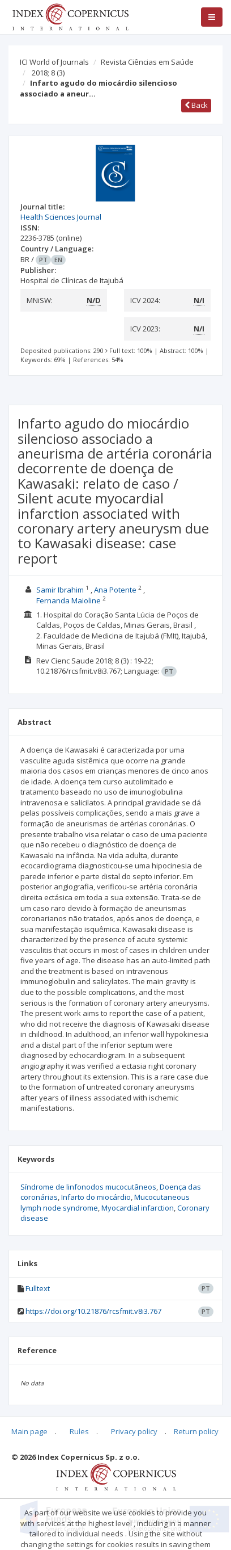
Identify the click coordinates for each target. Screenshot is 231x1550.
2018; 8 (48, 73)
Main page (29, 1431)
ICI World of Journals (54, 62)
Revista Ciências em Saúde (147, 62)
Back (196, 105)
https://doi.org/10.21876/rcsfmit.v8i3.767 (93, 1311)
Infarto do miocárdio (96, 1197)
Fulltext (37, 1288)
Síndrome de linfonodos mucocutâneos (88, 1187)
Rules (79, 1431)
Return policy (196, 1431)
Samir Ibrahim (60, 590)
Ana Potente (115, 590)
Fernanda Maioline (68, 600)
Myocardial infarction (137, 1208)
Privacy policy (134, 1431)
